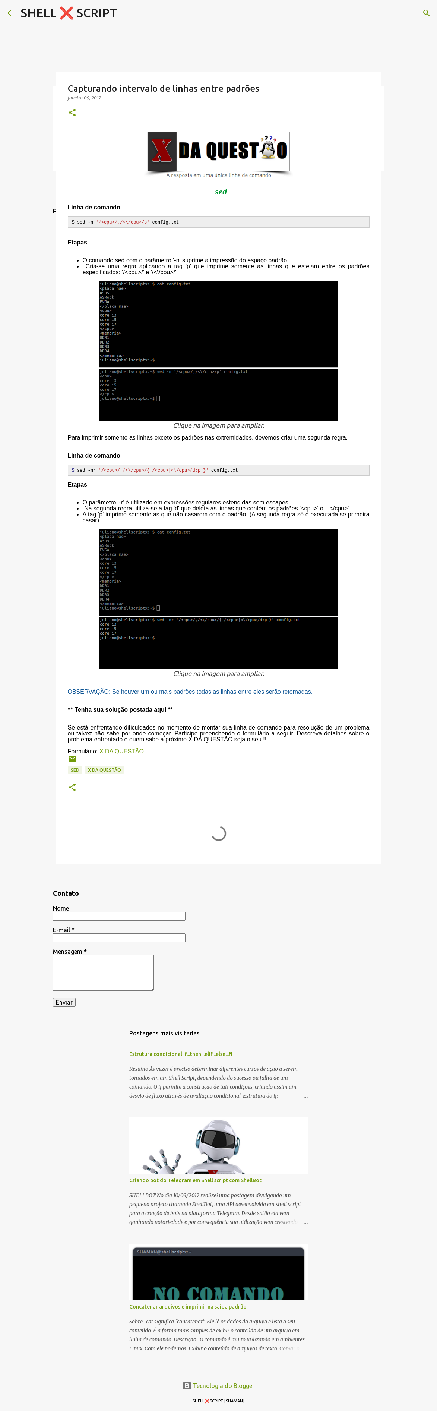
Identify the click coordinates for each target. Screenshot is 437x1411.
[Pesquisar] (426, 13)
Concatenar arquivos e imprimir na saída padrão (188, 1306)
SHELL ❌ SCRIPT (69, 12)
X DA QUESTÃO (121, 751)
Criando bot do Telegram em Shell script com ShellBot (195, 1180)
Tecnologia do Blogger (218, 1385)
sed (75, 769)
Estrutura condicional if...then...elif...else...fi (180, 1054)
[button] (72, 113)
